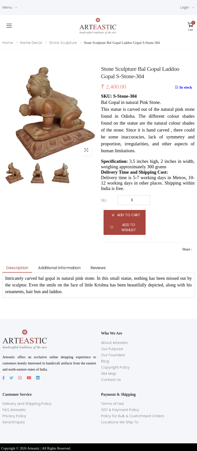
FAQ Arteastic (14, 409)
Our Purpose (112, 348)
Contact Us (111, 379)
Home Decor (31, 42)
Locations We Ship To (119, 422)
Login (184, 7)
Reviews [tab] (98, 268)
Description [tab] (17, 268)
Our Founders (113, 355)
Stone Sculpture (63, 42)
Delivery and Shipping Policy (27, 403)
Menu (7, 7)
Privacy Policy (14, 415)
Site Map (108, 373)
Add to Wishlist (123, 227)
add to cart (125, 215)
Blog (105, 361)
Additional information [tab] (59, 268)
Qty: (104, 200)
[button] (191, 26)
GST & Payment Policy (120, 409)
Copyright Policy (115, 367)
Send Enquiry (13, 422)
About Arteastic (114, 342)
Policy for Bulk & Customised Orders (132, 415)
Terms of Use (112, 403)
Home (7, 42)
